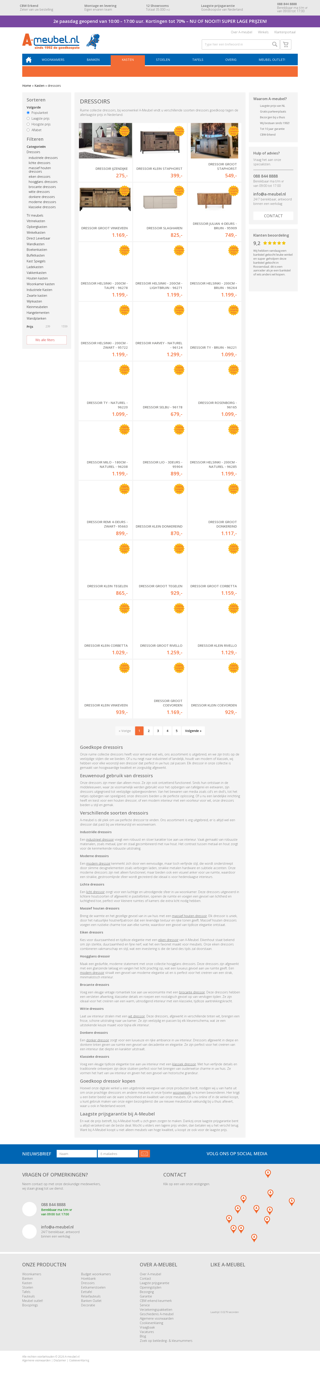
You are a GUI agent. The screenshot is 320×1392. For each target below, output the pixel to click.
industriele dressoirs (43, 162)
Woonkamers (56, 64)
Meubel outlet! (271, 64)
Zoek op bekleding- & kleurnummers (166, 1346)
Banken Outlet (91, 1306)
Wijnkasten (34, 306)
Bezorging (147, 1297)
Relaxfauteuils (91, 1302)
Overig (231, 64)
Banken (96, 64)
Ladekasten (35, 272)
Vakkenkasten (36, 277)
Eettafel (86, 1297)
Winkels (263, 33)
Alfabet (34, 135)
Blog (143, 1342)
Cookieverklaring (151, 1328)
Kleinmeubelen (37, 312)
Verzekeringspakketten (156, 1315)
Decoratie (88, 1311)
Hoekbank (88, 1284)
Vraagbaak (147, 1333)
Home (26, 90)
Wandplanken (36, 323)
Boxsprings (30, 1311)
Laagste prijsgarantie (154, 1288)
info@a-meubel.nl (269, 199)
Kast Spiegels (36, 266)
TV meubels (35, 220)
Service (145, 1311)
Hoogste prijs (39, 129)
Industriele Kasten (39, 295)
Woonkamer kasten (41, 289)
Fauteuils (28, 1302)
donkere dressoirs (42, 202)
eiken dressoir (168, 945)
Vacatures (147, 1337)
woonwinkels (182, 1098)
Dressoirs (33, 157)
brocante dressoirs (42, 191)
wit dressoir (136, 1021)
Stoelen (165, 64)
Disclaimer (60, 1366)
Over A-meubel (241, 33)
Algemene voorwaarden (157, 1324)
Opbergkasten (37, 231)
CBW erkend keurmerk (156, 1306)
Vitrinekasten (36, 226)
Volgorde (34, 112)
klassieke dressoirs (42, 212)
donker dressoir (97, 1045)
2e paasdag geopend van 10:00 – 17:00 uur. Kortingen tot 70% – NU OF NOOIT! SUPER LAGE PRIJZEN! (160, 21)
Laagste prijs (38, 123)
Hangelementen (38, 317)
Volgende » (193, 736)
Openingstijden (150, 1293)
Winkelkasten (36, 237)
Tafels (198, 64)
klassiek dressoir (184, 1069)
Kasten (130, 64)
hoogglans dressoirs (43, 186)
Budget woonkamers (96, 1279)
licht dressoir (95, 897)
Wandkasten (35, 249)
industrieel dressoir (100, 845)
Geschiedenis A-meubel (157, 1319)
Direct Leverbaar (38, 243)
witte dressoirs (39, 196)
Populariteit (37, 117)
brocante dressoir (192, 997)
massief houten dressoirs (40, 174)
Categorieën (36, 151)
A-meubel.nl (72, 1362)
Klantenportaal (285, 33)
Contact (273, 220)
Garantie (146, 1302)
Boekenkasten (37, 254)
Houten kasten (37, 283)
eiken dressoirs (39, 181)
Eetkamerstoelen (93, 1293)
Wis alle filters (45, 345)
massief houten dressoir (189, 921)
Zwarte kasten (37, 300)
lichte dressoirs (39, 167)
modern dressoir (98, 869)
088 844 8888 (265, 181)
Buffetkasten (36, 260)
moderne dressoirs (42, 207)
